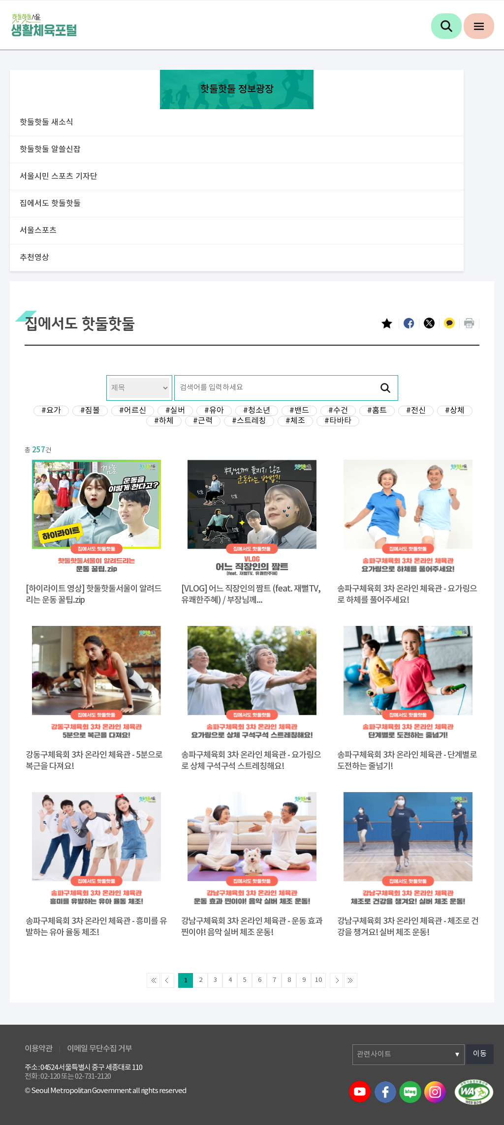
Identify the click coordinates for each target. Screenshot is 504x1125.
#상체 (455, 410)
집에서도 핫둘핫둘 (50, 203)
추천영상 (34, 257)
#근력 (203, 420)
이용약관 (38, 1048)
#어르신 (132, 410)
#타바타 (337, 420)
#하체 (164, 420)
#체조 (295, 420)
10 (318, 980)
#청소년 (256, 410)
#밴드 (299, 410)
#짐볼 (90, 410)
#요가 (51, 410)
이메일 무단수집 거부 (99, 1048)
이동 (480, 1054)
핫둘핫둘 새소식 (46, 122)
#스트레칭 (249, 420)
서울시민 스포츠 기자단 (58, 176)
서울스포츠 (38, 230)
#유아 (214, 410)
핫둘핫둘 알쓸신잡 (50, 149)
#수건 (338, 410)
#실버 (175, 410)
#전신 (416, 410)
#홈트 (377, 410)
